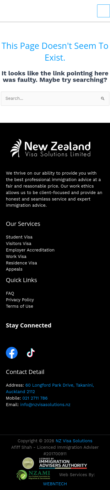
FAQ (10, 293)
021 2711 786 (35, 398)
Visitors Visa (18, 243)
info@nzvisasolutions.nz (45, 404)
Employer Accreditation (30, 250)
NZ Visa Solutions (74, 440)
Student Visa (19, 237)
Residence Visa (21, 263)
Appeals (14, 269)
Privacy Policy (20, 299)
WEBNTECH (55, 483)
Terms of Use (19, 306)
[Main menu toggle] (103, 10)
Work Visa (16, 256)
